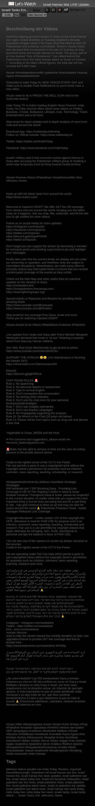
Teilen (36, 10)
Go (17, 15)
